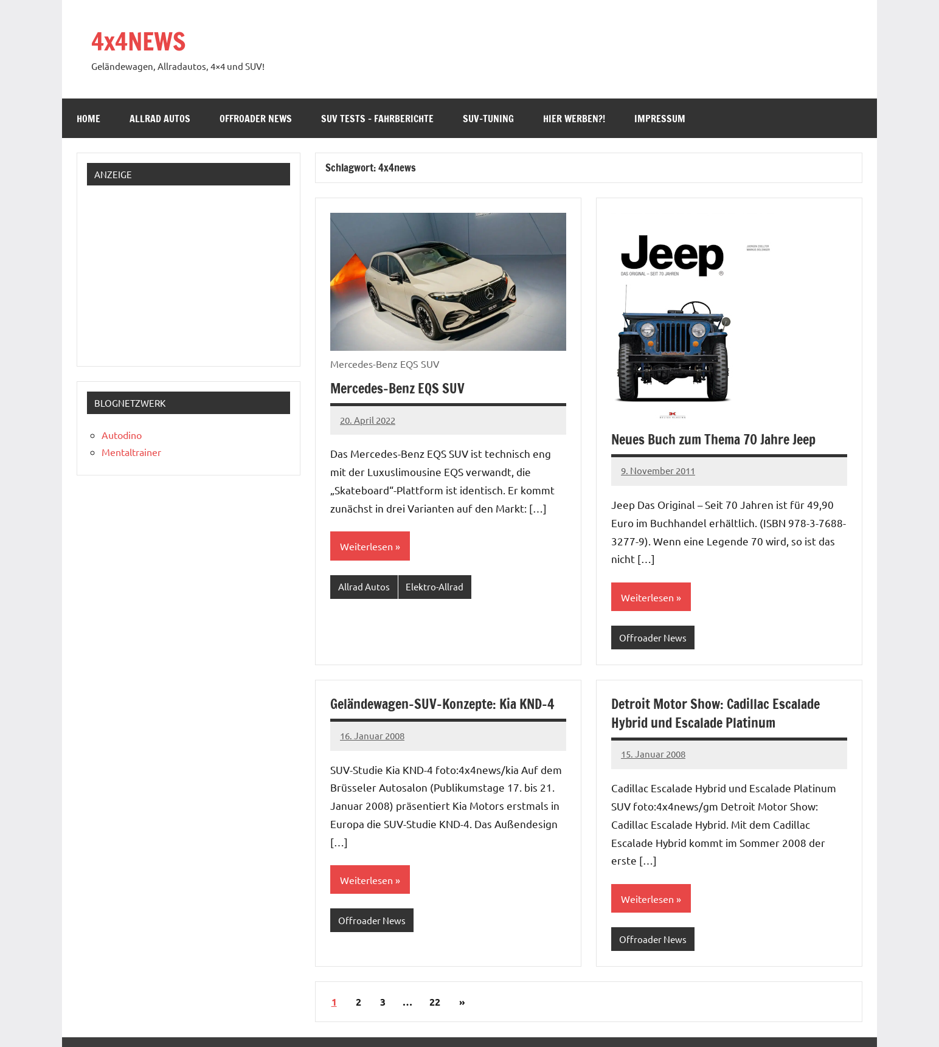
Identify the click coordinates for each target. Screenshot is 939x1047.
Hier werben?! (574, 118)
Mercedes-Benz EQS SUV (397, 388)
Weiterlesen (366, 546)
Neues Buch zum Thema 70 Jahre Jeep (713, 439)
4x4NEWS (138, 41)
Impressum (659, 118)
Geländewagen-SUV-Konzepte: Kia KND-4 (442, 703)
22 (434, 1001)
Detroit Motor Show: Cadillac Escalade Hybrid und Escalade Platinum (715, 713)
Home (88, 118)
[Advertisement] (168, 271)
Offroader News (256, 118)
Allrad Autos (160, 118)
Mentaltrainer (131, 452)
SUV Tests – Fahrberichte (377, 118)
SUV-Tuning (488, 118)
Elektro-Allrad (434, 586)
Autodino (122, 435)
